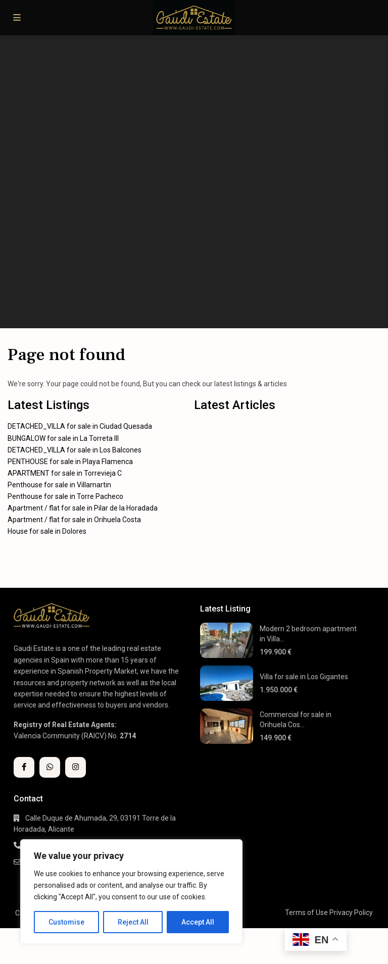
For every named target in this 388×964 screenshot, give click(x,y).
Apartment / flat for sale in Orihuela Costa (74, 520)
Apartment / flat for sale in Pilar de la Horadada (83, 508)
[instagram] (75, 767)
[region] (131, 891)
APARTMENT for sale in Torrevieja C (65, 473)
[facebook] (24, 767)
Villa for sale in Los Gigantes (304, 677)
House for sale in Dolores (47, 531)
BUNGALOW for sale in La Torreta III (63, 438)
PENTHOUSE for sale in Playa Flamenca (70, 462)
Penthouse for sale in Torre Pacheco (65, 496)
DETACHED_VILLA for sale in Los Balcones (74, 450)
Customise (66, 922)
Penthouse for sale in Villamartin (59, 485)
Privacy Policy (351, 912)
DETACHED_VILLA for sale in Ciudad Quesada (80, 426)
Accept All (197, 922)
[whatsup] (49, 767)
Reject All (133, 922)
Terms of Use (306, 912)
